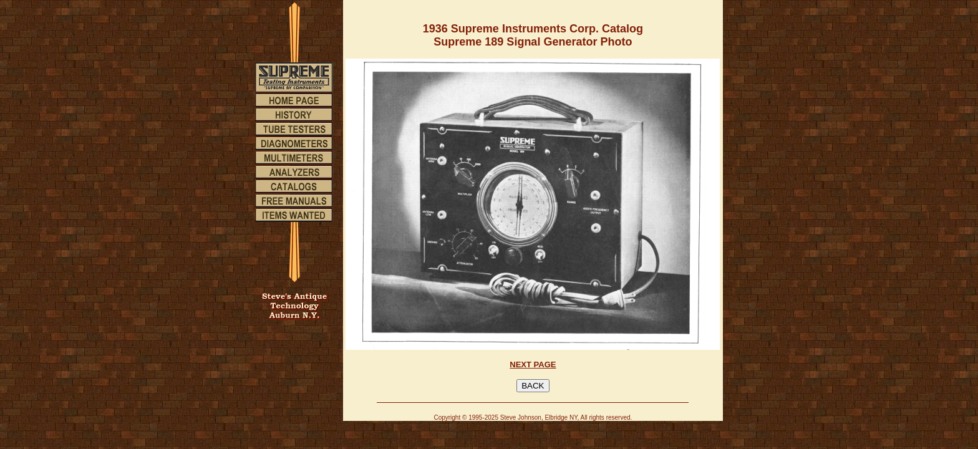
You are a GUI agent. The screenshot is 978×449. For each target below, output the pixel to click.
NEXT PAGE (533, 364)
